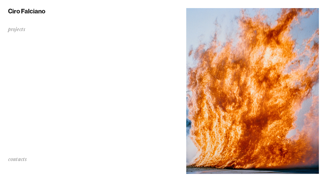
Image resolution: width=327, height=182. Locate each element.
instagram (17, 172)
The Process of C (22, 45)
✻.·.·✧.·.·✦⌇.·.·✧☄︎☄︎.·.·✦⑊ (28, 52)
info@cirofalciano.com (28, 167)
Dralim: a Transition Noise (31, 39)
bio (11, 84)
